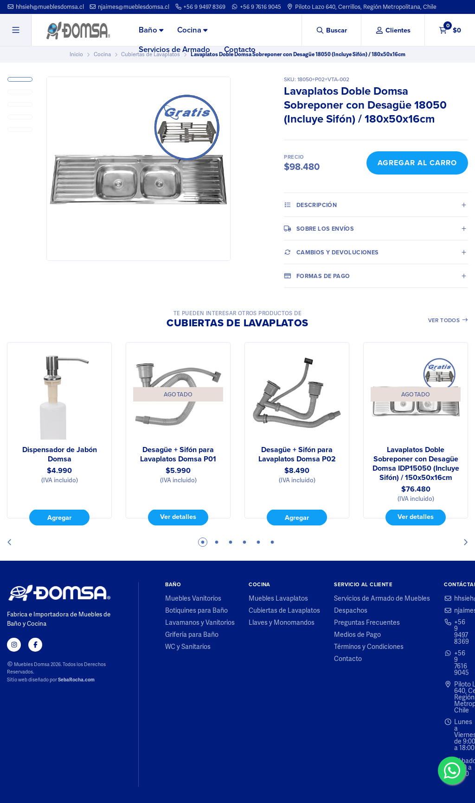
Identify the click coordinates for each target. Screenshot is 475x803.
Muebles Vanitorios (193, 598)
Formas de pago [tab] (317, 275)
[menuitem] (151, 30)
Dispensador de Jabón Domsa (59, 454)
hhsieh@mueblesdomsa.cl (45, 7)
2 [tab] (216, 542)
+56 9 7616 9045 (256, 7)
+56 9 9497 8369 (200, 7)
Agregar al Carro (417, 162)
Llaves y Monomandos (282, 622)
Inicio (76, 54)
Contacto (240, 49)
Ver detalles (178, 517)
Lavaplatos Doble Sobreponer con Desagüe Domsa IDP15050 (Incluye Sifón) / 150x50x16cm (415, 463)
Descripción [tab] (310, 204)
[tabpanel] (59, 434)
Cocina (192, 30)
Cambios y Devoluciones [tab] (331, 252)
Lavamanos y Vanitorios (200, 622)
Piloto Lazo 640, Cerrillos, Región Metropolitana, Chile (361, 7)
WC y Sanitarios (188, 646)
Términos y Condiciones (369, 646)
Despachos (350, 610)
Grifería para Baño (191, 634)
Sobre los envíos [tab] (319, 228)
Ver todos (448, 320)
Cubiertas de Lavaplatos (284, 610)
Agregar (59, 517)
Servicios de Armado (174, 49)
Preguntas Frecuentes (367, 622)
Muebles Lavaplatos (278, 598)
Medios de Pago (357, 634)
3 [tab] (230, 542)
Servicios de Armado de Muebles (382, 598)
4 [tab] (244, 542)
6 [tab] (272, 542)
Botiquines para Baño (196, 610)
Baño (151, 30)
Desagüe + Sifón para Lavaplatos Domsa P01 (178, 454)
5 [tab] (258, 542)
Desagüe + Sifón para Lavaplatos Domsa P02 (297, 454)
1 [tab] (202, 542)
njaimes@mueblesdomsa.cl (129, 7)
